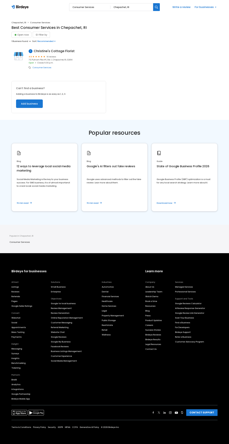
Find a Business (182, 322)
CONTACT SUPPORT (202, 412)
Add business (29, 103)
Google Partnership (20, 394)
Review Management (61, 308)
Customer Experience (61, 356)
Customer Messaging (61, 322)
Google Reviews (58, 337)
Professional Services (185, 291)
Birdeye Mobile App (20, 398)
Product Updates (153, 320)
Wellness (106, 334)
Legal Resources (153, 344)
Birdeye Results (152, 339)
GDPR (60, 427)
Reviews (15, 291)
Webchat (16, 317)
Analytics (16, 384)
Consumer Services (41, 67)
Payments (16, 337)
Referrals (15, 296)
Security (52, 427)
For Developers (182, 327)
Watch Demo (151, 296)
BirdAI (14, 379)
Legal (104, 310)
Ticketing (16, 368)
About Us (149, 287)
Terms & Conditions (21, 427)
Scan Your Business (184, 317)
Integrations (17, 389)
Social (14, 322)
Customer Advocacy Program (189, 341)
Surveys (15, 353)
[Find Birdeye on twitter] (159, 412)
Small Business (58, 287)
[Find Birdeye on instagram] (170, 412)
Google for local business (63, 303)
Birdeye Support (183, 332)
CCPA (75, 427)
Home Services (109, 306)
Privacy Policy (39, 427)
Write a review (181, 7)
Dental (105, 291)
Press (148, 315)
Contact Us (151, 349)
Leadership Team (153, 291)
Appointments (18, 327)
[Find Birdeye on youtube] (176, 412)
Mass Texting (17, 332)
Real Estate (107, 325)
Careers (149, 325)
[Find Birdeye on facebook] (153, 412)
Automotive (108, 287)
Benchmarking (18, 363)
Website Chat (58, 332)
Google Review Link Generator (189, 313)
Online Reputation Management (67, 317)
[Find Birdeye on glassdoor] (182, 412)
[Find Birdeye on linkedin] (164, 412)
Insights (15, 358)
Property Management (113, 315)
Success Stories (153, 330)
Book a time (151, 301)
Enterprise (56, 291)
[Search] (156, 7)
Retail (104, 330)
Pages (14, 301)
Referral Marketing (60, 327)
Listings (15, 287)
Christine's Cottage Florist (54, 51)
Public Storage (109, 320)
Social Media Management (64, 361)
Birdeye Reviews (153, 334)
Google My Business (61, 341)
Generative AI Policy (89, 427)
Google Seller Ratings (21, 306)
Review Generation (60, 313)
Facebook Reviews (60, 346)
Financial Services (110, 296)
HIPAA (67, 427)
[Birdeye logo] (20, 7)
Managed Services (184, 287)
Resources (150, 306)
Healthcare (107, 301)
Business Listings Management (66, 351)
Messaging (16, 348)
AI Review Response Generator (190, 308)
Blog (147, 310)
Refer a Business (183, 337)
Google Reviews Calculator (188, 303)
